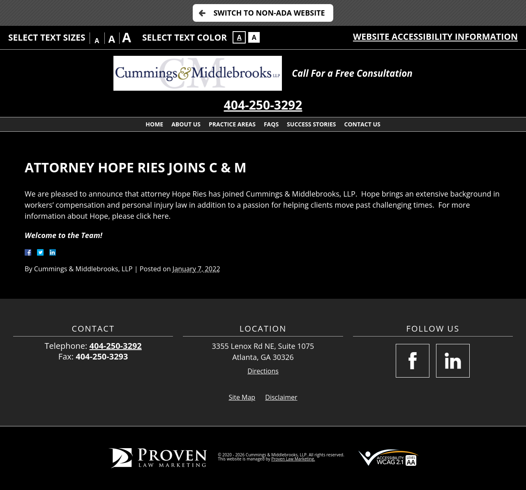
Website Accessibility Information (435, 36)
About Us (186, 124)
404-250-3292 (263, 104)
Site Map (241, 397)
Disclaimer (281, 397)
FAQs (271, 124)
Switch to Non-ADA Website (269, 13)
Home (154, 124)
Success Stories (311, 124)
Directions (263, 371)
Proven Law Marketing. (293, 459)
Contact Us (362, 124)
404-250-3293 (102, 356)
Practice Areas (232, 124)
